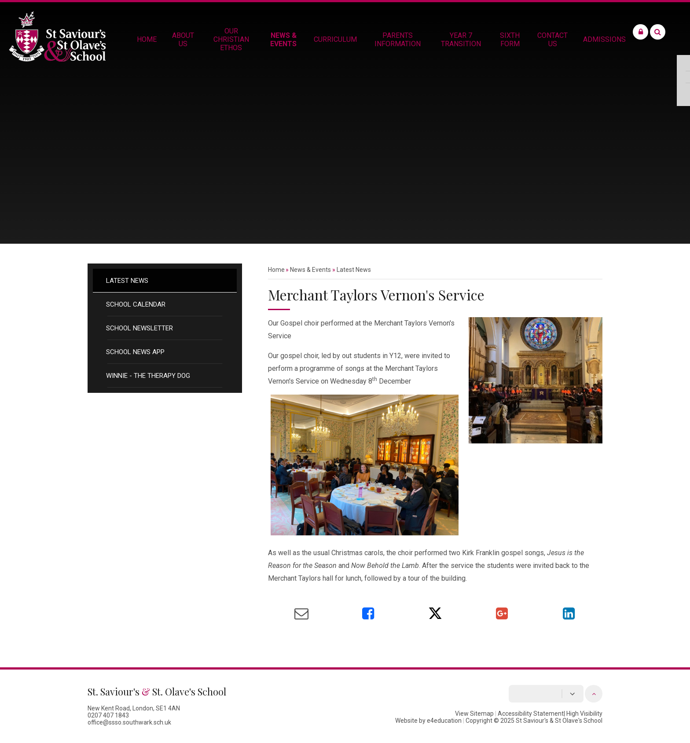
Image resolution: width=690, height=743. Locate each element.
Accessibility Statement (531, 713)
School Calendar (135, 304)
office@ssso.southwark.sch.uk (129, 722)
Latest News (127, 281)
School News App (135, 352)
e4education (444, 720)
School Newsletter (139, 328)
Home (276, 269)
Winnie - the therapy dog (148, 376)
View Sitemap (474, 713)
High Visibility (584, 713)
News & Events (310, 269)
